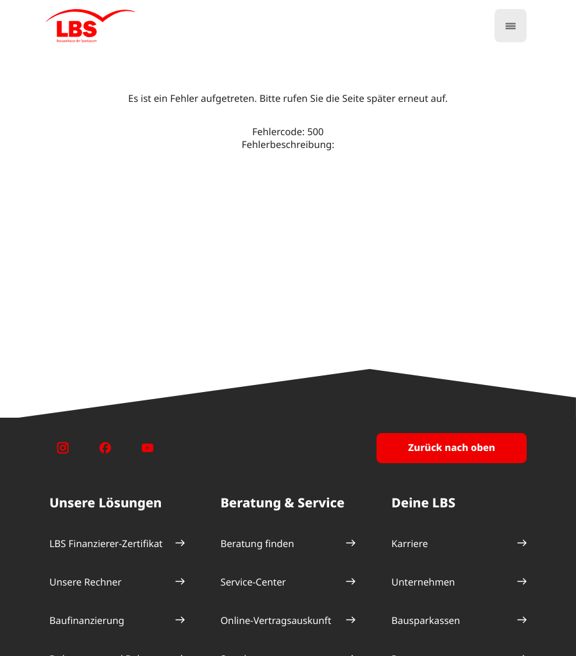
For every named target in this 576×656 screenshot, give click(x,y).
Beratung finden (257, 543)
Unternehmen (423, 582)
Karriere (409, 543)
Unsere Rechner (85, 582)
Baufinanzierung (86, 620)
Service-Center (253, 582)
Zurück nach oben (451, 447)
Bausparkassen (425, 620)
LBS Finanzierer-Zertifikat (106, 543)
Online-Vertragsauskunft (276, 620)
